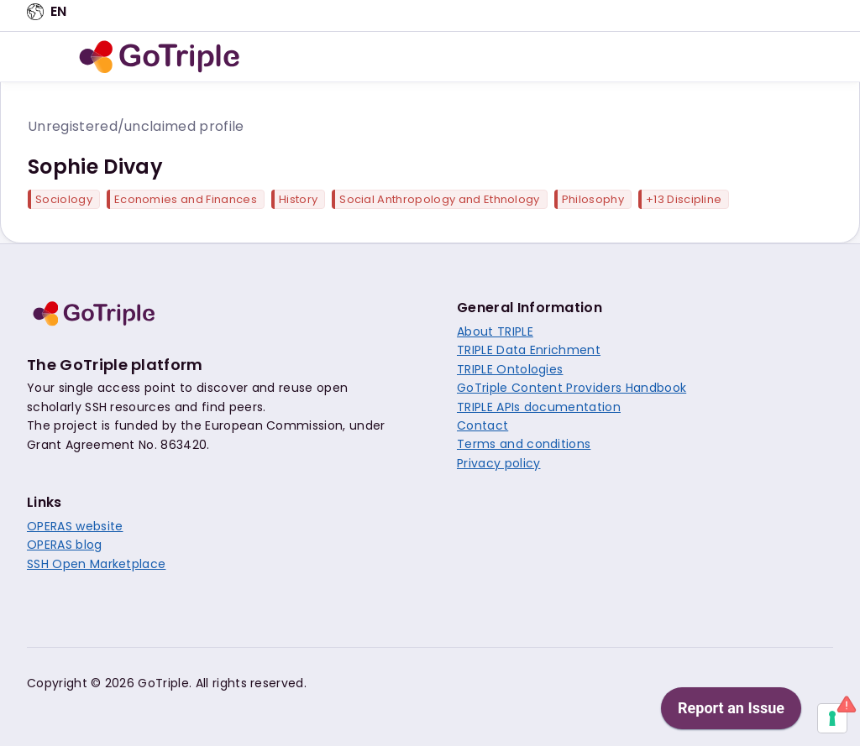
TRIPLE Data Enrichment (528, 350)
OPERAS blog (64, 544)
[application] (805, 742)
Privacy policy (498, 463)
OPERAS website (75, 526)
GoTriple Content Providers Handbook (571, 387)
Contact (482, 425)
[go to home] (160, 57)
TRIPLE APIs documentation (539, 407)
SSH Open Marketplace (96, 564)
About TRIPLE (495, 331)
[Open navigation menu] (48, 57)
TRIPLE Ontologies (510, 369)
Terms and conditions (523, 444)
